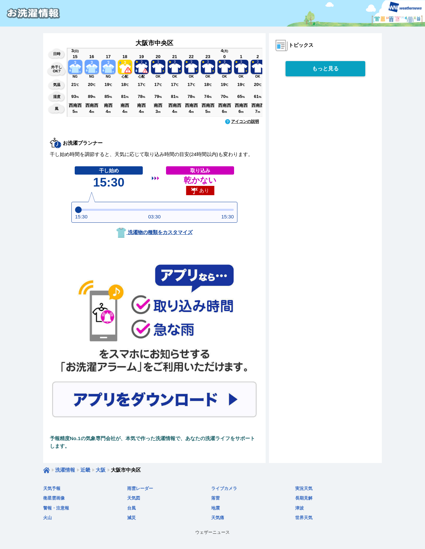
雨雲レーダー (140, 488)
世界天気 (303, 517)
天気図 (133, 498)
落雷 (215, 498)
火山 (47, 517)
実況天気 (303, 488)
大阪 (101, 470)
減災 (131, 517)
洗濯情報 (65, 470)
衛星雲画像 (54, 498)
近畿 (85, 470)
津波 (299, 508)
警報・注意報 (56, 508)
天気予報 (51, 488)
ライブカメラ (224, 488)
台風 (131, 508)
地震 (215, 508)
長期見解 (303, 498)
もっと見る (325, 68)
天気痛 (217, 517)
